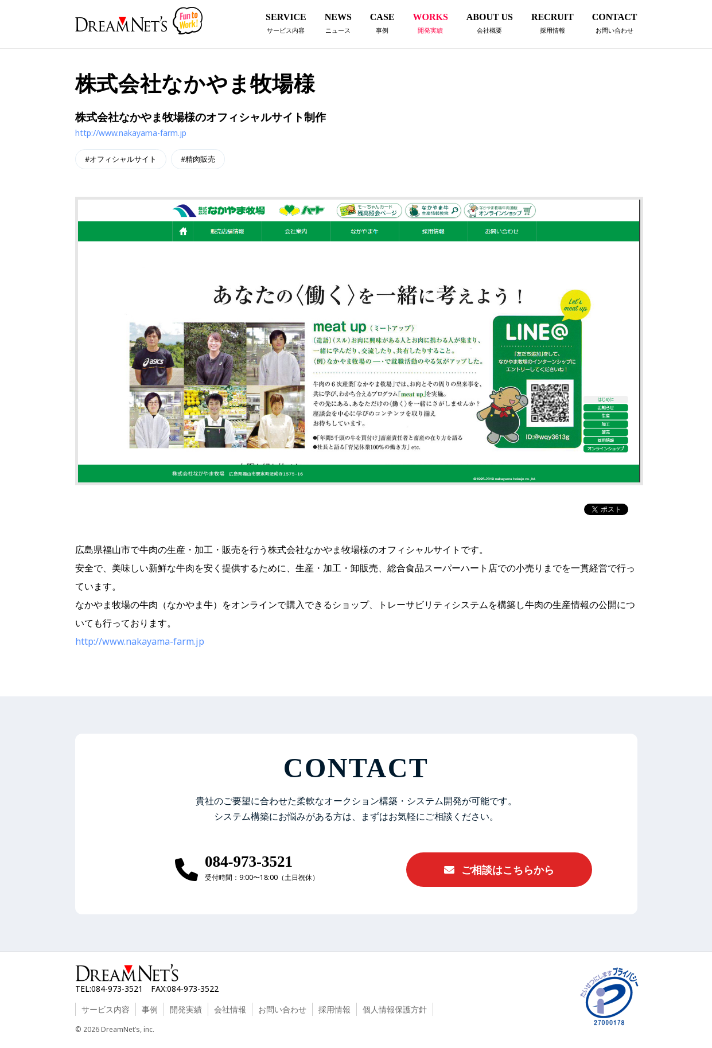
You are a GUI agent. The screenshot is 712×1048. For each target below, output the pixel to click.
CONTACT (614, 25)
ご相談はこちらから (499, 869)
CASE (382, 25)
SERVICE (286, 25)
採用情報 (334, 1009)
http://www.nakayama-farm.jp (130, 132)
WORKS (430, 25)
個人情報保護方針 (395, 1009)
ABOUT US (489, 25)
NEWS (338, 25)
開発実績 (186, 1009)
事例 (150, 1009)
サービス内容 (105, 1009)
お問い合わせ (282, 1009)
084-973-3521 (249, 861)
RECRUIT (552, 25)
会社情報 (230, 1009)
